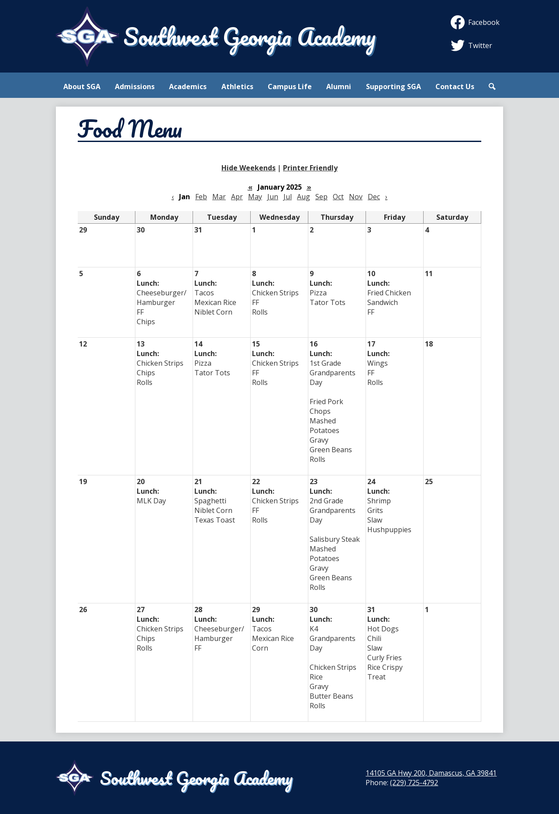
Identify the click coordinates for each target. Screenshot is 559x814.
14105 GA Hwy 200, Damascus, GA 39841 (431, 773)
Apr (237, 196)
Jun (272, 196)
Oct (338, 196)
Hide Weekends (248, 168)
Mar (219, 196)
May (255, 196)
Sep (321, 196)
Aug (303, 196)
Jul (287, 196)
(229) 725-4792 (414, 782)
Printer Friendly (310, 168)
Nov (355, 196)
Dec (374, 196)
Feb (201, 196)
